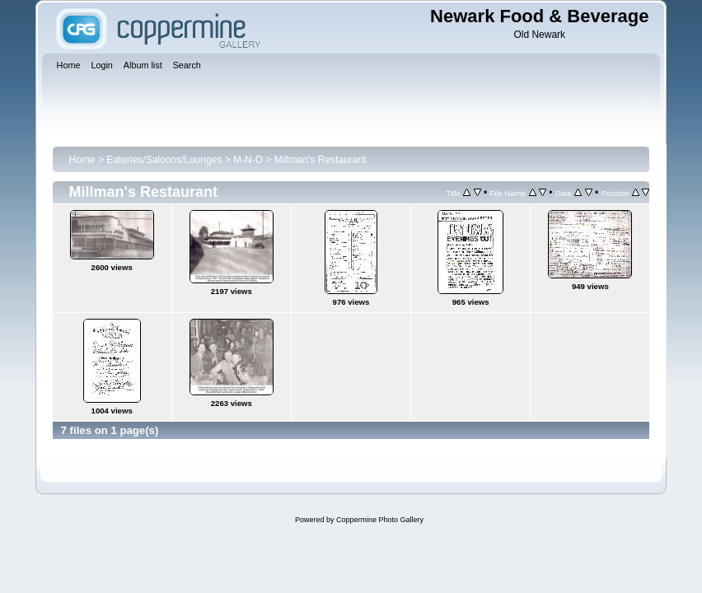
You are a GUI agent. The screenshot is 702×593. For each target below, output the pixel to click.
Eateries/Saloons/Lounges (164, 160)
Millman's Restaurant (320, 160)
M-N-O (248, 160)
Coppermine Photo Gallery (380, 520)
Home (82, 160)
